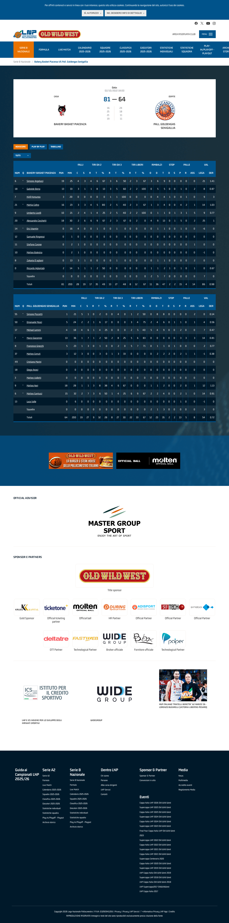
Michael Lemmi (34, 329)
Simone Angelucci (35, 181)
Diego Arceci (32, 369)
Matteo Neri (32, 385)
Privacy (118, 911)
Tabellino (56, 146)
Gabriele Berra (33, 188)
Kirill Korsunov (34, 196)
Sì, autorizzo (91, 13)
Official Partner (144, 618)
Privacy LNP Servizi (131, 911)
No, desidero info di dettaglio (124, 13)
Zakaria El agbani (35, 260)
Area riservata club (184, 34)
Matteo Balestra (34, 252)
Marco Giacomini (34, 337)
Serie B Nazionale (21, 61)
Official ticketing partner (56, 620)
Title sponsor (115, 590)
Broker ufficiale (114, 649)
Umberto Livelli (34, 212)
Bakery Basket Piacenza (70, 124)
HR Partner (115, 618)
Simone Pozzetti (35, 314)
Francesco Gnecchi (35, 345)
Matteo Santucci (34, 393)
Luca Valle (31, 401)
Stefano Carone (34, 244)
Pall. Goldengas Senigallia (164, 126)
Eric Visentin (32, 228)
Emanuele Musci (34, 322)
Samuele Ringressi (36, 236)
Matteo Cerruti (33, 353)
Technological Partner (85, 649)
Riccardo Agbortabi (36, 268)
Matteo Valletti (34, 377)
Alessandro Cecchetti (36, 220)
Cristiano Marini (34, 361)
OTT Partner (56, 649)
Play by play (38, 146)
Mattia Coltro (33, 204)
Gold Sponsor (27, 618)
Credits (172, 911)
